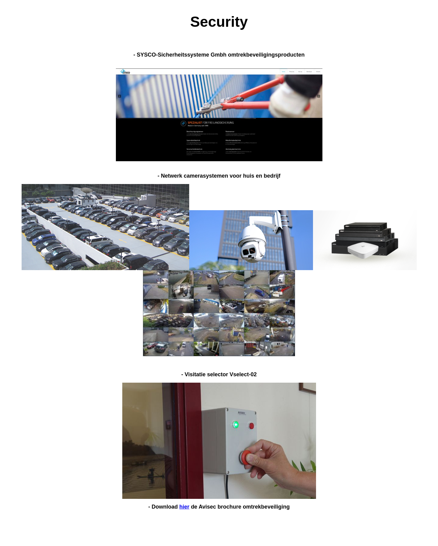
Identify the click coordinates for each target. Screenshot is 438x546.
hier (184, 507)
